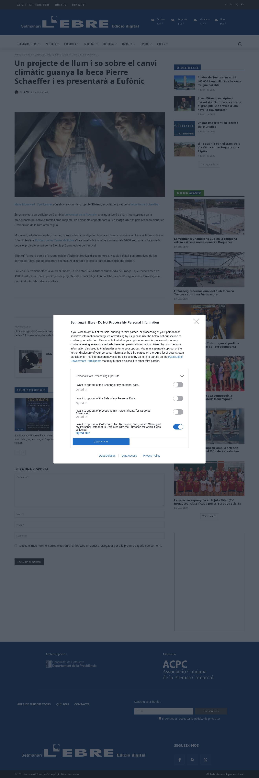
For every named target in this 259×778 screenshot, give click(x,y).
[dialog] (129, 389)
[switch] (178, 384)
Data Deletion (107, 455)
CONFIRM (101, 441)
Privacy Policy (151, 455)
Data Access (129, 455)
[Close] (197, 322)
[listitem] (129, 376)
